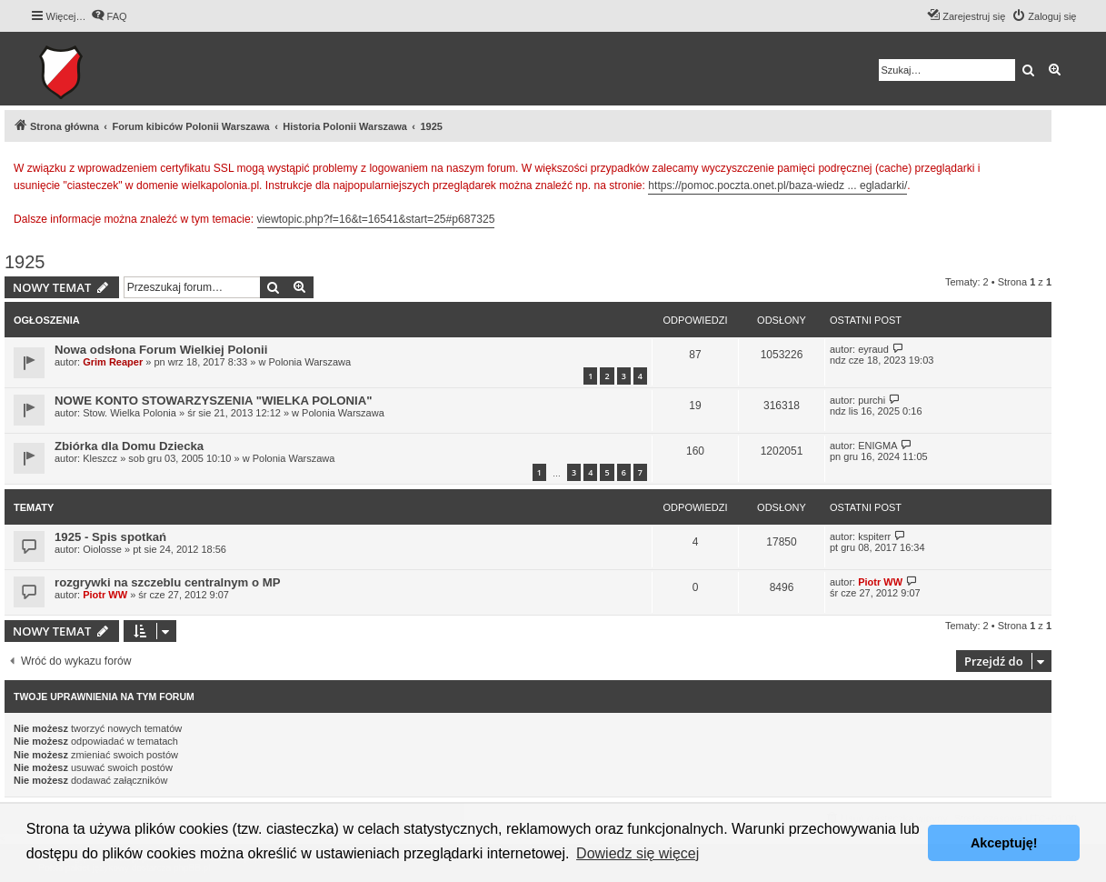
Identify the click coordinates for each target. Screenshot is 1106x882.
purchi (871, 400)
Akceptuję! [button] (1004, 843)
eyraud (873, 349)
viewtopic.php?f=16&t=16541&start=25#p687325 (376, 219)
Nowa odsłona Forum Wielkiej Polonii (161, 349)
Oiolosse (102, 549)
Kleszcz (100, 458)
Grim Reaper (113, 361)
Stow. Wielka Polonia (129, 412)
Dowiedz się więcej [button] (637, 853)
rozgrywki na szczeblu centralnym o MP (167, 582)
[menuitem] (109, 16)
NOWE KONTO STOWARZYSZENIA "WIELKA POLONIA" (214, 400)
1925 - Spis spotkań (110, 537)
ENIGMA (877, 445)
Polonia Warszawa (309, 361)
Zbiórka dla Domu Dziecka (129, 446)
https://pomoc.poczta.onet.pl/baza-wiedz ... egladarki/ (777, 185)
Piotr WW (105, 594)
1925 (25, 262)
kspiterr (874, 536)
